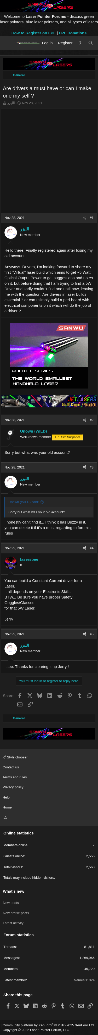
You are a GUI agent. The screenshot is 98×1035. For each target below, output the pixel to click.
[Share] (84, 218)
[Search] (90, 42)
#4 (92, 548)
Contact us (11, 767)
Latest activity (13, 923)
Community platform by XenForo (49, 1025)
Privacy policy (13, 787)
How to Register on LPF (33, 33)
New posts (11, 903)
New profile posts (16, 913)
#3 (92, 467)
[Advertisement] (49, 161)
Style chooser (15, 757)
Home (7, 807)
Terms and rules (15, 777)
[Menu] (8, 42)
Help (6, 797)
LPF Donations (73, 33)
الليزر (11, 103)
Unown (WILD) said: (23, 502)
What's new (13, 891)
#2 (92, 420)
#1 (92, 218)
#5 (92, 634)
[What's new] (80, 42)
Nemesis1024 (84, 980)
